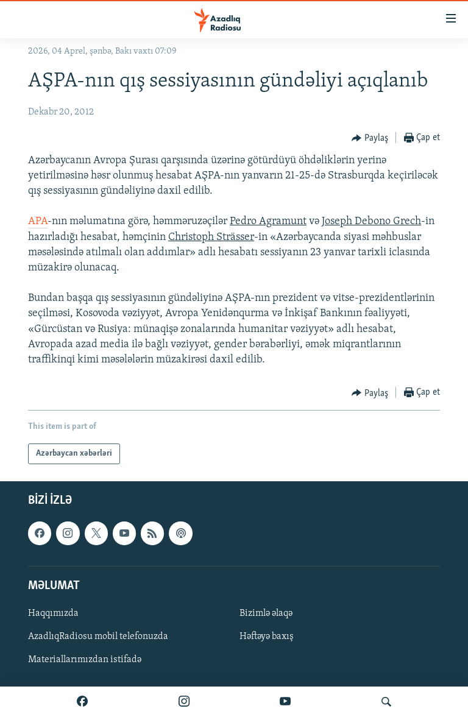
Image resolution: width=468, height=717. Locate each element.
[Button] (370, 138)
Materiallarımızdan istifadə (84, 660)
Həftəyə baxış (266, 636)
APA (38, 221)
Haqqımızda (53, 613)
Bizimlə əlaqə (265, 613)
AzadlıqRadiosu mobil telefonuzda (98, 636)
